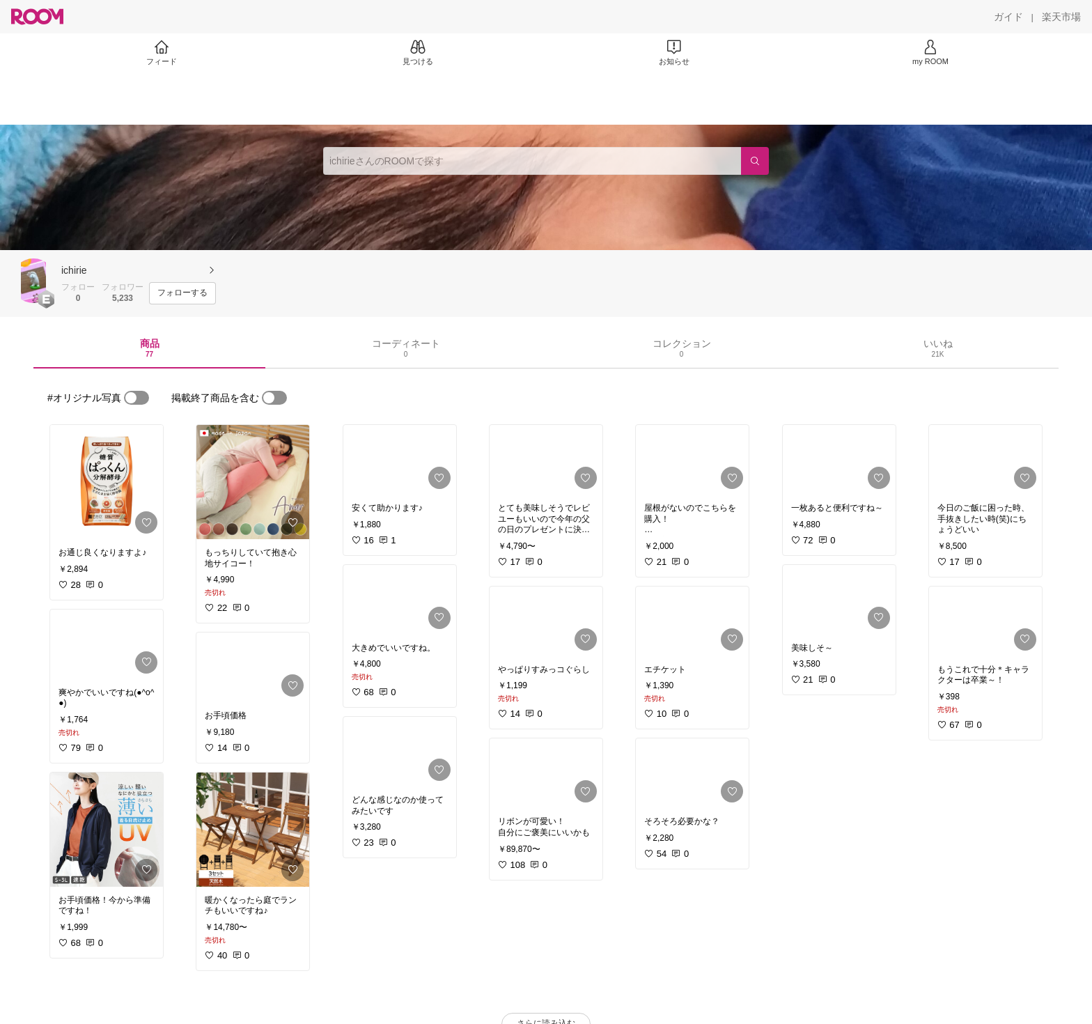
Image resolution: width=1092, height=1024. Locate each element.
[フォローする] (182, 293)
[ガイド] (1008, 16)
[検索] (755, 161)
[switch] (136, 398)
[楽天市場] (1061, 16)
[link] (106, 482)
